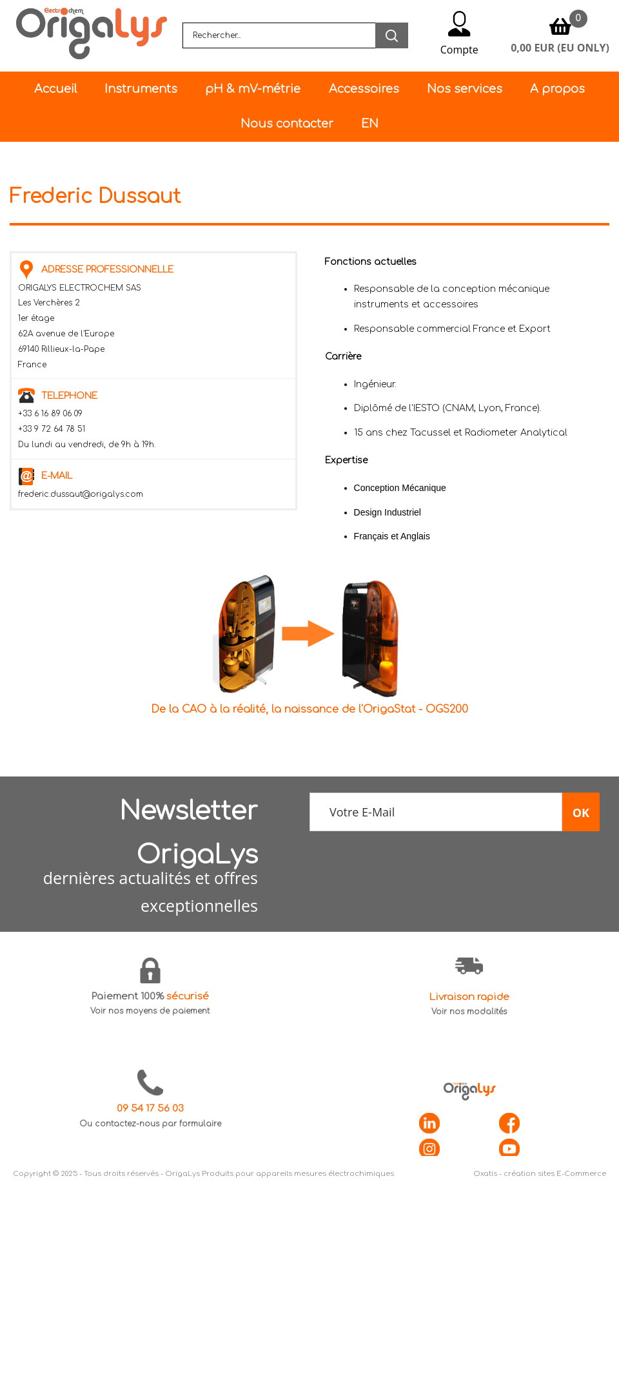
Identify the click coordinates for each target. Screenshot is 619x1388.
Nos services (464, 88)
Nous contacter (287, 123)
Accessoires (364, 88)
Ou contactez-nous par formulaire (150, 1123)
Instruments (140, 88)
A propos (557, 88)
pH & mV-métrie (252, 88)
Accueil (55, 88)
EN (369, 123)
